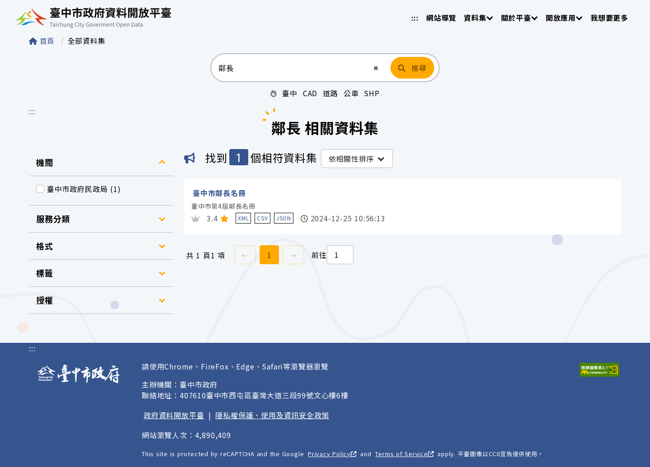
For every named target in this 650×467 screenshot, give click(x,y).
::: (415, 17)
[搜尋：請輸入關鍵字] (291, 67)
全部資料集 (87, 40)
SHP (371, 93)
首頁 (43, 40)
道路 (330, 93)
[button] (376, 68)
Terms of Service (404, 453)
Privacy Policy (332, 453)
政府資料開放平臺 (174, 415)
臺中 (289, 93)
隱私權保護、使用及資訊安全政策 (272, 415)
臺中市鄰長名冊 (219, 192)
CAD (310, 93)
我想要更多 (609, 17)
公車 (351, 93)
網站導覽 (441, 17)
